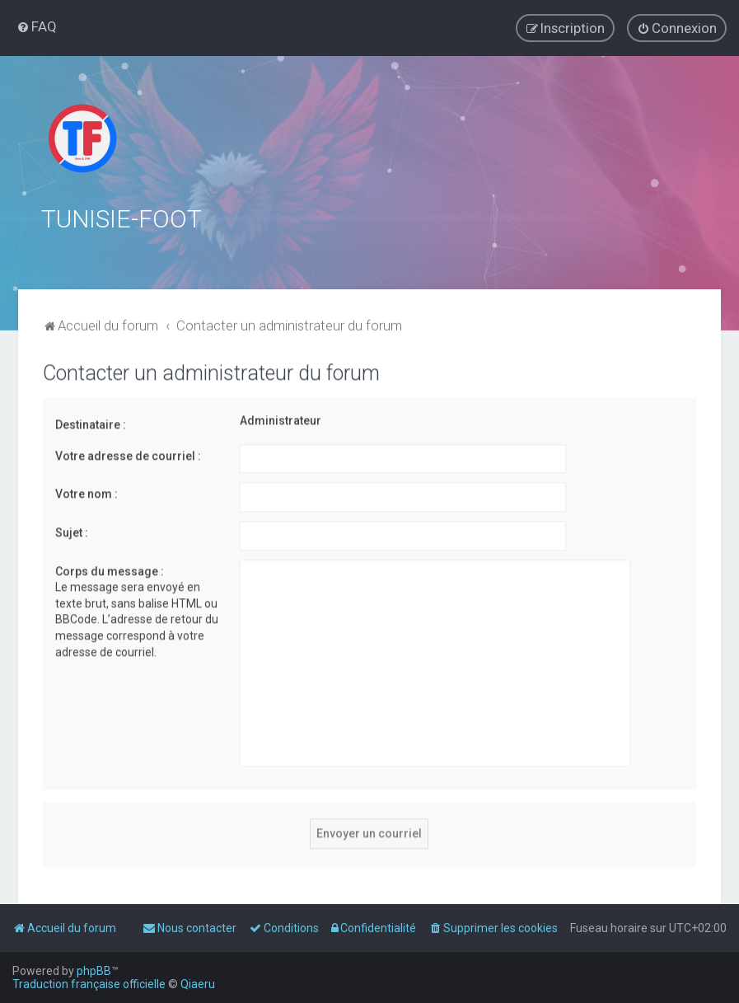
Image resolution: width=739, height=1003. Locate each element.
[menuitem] (36, 26)
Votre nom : (86, 492)
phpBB (94, 970)
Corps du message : (109, 569)
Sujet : (71, 530)
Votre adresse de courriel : (128, 454)
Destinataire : (90, 422)
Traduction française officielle (89, 984)
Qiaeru (197, 984)
